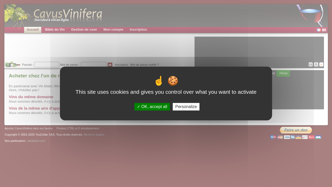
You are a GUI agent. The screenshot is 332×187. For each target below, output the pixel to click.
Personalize (186, 106)
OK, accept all (152, 106)
